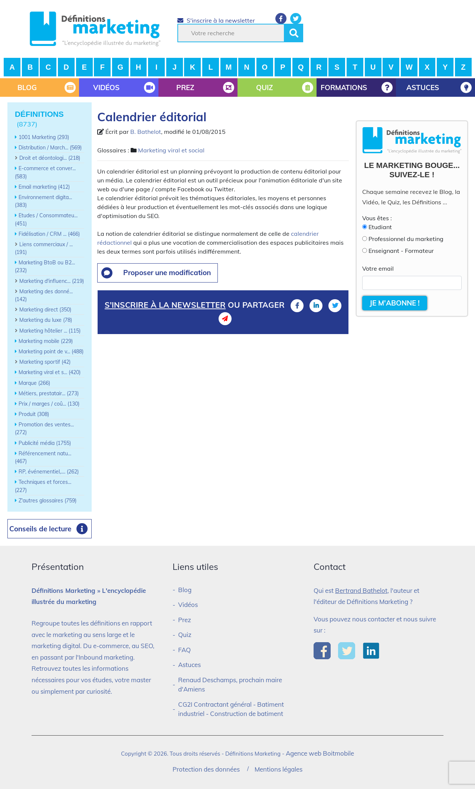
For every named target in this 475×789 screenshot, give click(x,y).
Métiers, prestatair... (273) (49, 393)
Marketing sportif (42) (45, 362)
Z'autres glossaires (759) (47, 500)
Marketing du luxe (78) (45, 320)
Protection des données (206, 769)
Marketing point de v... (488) (51, 351)
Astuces (189, 664)
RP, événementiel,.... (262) (49, 471)
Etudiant (380, 227)
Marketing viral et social (171, 150)
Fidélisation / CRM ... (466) (49, 234)
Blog (184, 590)
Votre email (378, 268)
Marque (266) (34, 383)
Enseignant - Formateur (401, 250)
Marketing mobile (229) (46, 341)
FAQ (184, 650)
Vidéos (188, 604)
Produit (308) (34, 414)
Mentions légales (278, 769)
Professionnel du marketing (405, 238)
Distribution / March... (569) (50, 147)
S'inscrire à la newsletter (216, 20)
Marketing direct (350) (45, 309)
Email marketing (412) (44, 187)
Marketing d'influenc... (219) (51, 281)
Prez (184, 620)
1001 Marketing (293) (44, 137)
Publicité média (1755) (45, 443)
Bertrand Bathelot (361, 590)
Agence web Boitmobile (320, 753)
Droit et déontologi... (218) (49, 158)
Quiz (184, 634)
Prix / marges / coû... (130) (49, 403)
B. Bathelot (145, 131)
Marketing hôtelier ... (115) (50, 330)
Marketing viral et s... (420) (50, 372)
